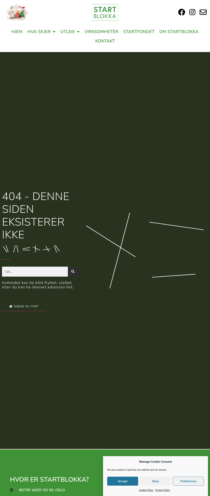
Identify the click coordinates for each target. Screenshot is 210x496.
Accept (122, 481)
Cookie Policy (146, 490)
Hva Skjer (41, 32)
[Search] (73, 272)
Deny (155, 481)
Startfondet (139, 32)
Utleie (70, 32)
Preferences (188, 481)
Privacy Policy (162, 490)
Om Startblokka (179, 32)
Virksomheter (101, 32)
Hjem (17, 32)
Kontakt (105, 41)
